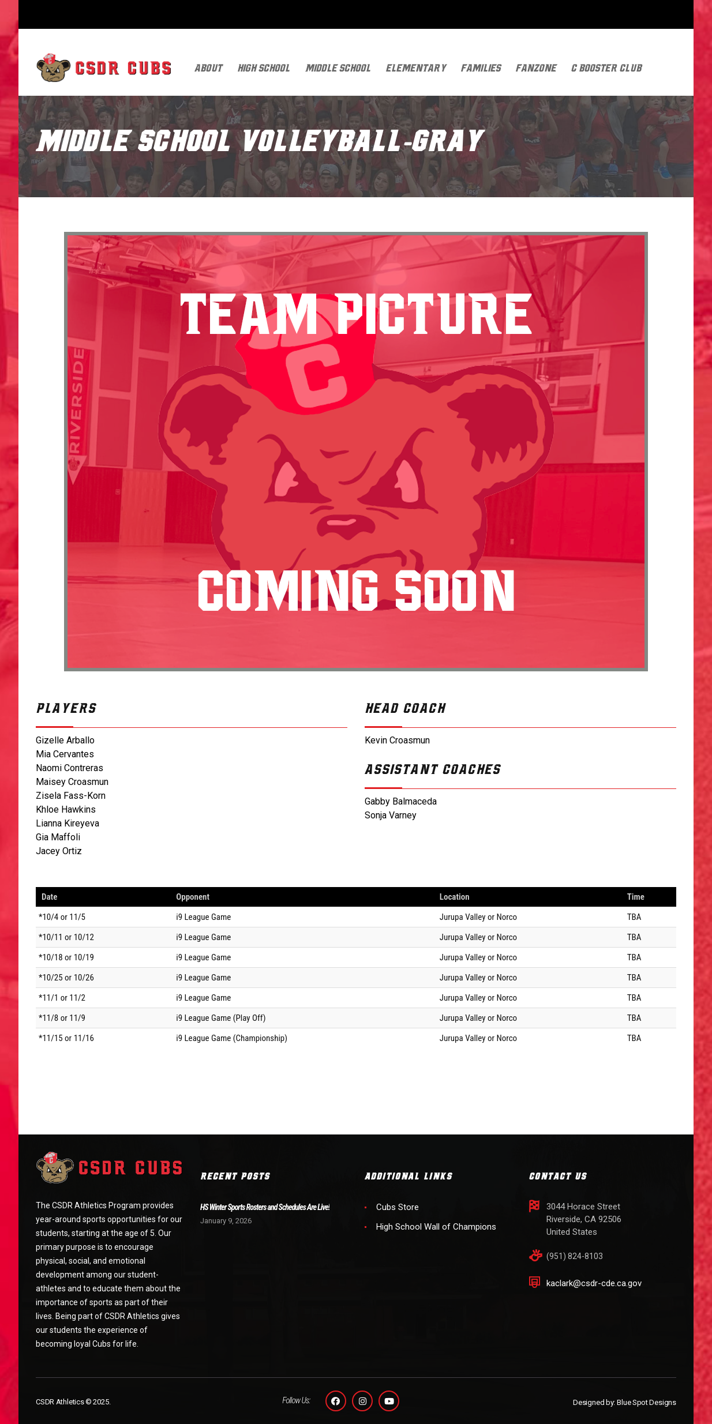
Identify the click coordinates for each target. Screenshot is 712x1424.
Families (481, 68)
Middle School (338, 68)
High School (263, 68)
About (208, 68)
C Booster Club (606, 68)
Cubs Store (397, 1207)
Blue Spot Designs (646, 1402)
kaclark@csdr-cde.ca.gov (594, 1283)
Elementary (416, 68)
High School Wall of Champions (436, 1227)
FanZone (536, 68)
